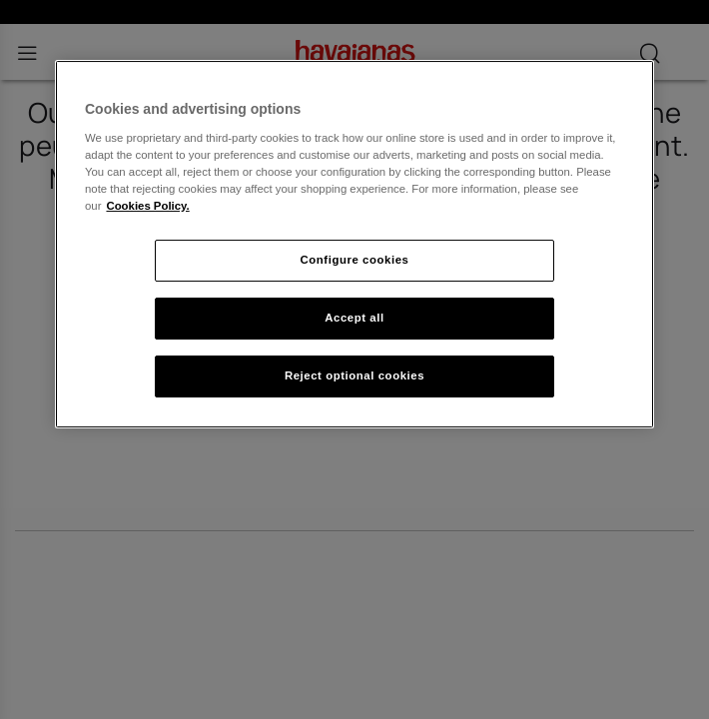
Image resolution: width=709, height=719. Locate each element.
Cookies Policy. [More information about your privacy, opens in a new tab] (147, 206)
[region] (354, 244)
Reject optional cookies (354, 375)
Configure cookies (355, 260)
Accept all (354, 318)
